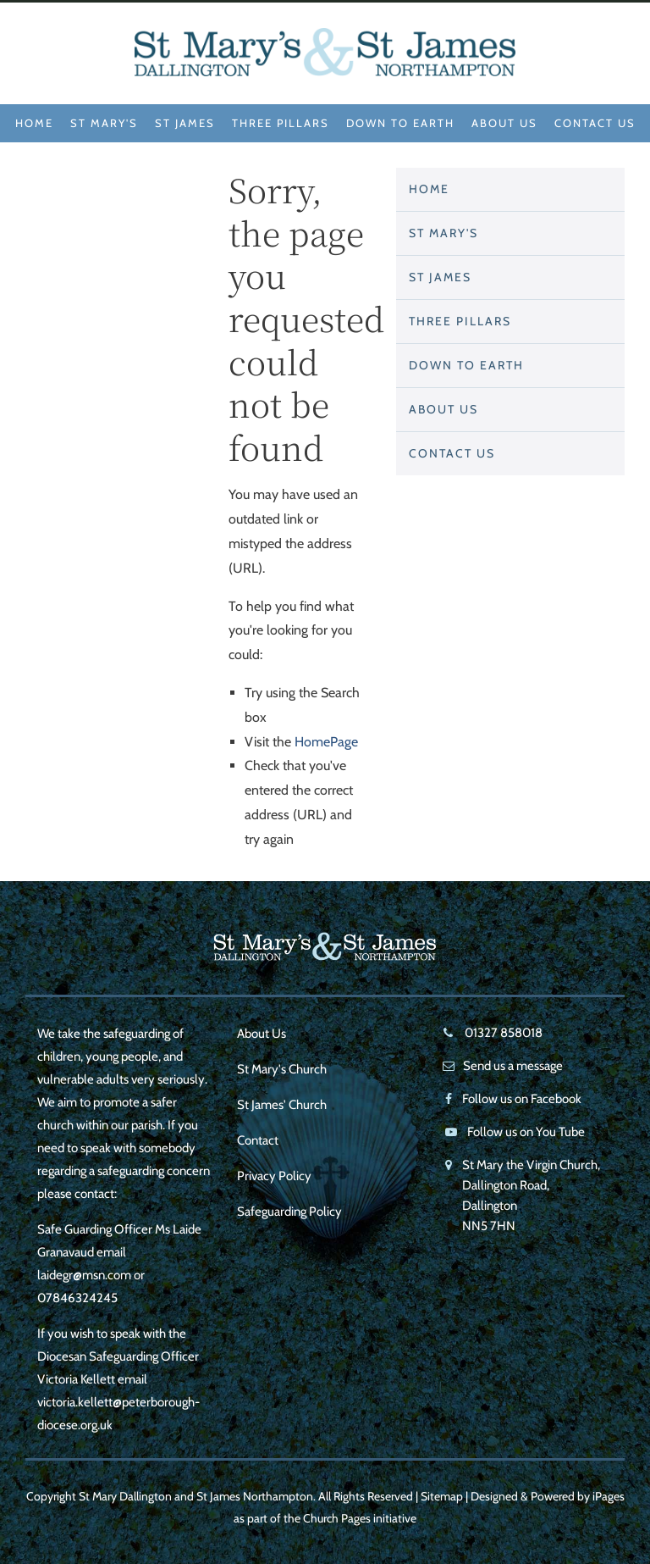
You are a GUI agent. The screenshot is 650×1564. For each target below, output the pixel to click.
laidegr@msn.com (84, 1275)
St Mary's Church (282, 1069)
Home (34, 123)
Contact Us (595, 123)
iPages (608, 1496)
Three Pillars (280, 123)
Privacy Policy (274, 1176)
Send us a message (513, 1065)
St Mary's (104, 123)
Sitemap (442, 1496)
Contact (257, 1140)
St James (185, 123)
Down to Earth (400, 123)
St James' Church (282, 1104)
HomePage (326, 742)
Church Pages (337, 1518)
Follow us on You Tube (526, 1132)
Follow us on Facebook (521, 1098)
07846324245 (77, 1298)
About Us (504, 123)
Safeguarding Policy (289, 1211)
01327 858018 (502, 1032)
